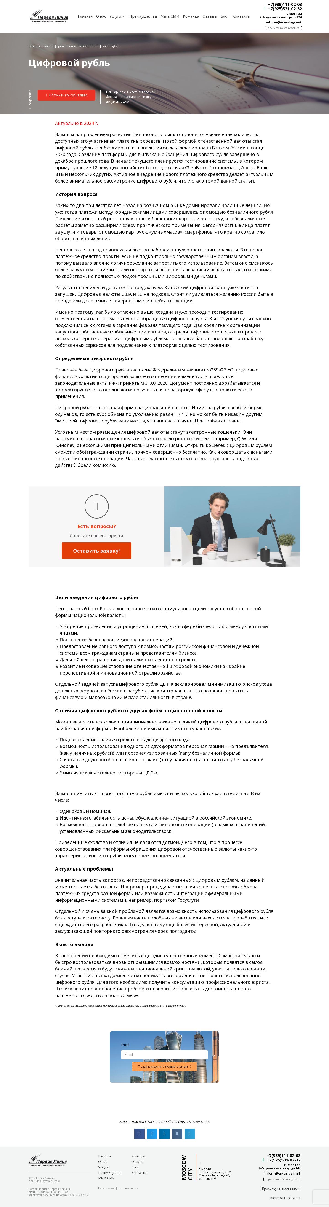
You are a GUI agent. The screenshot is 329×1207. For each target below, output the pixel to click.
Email (125, 1045)
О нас (99, 16)
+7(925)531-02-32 (283, 8)
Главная (84, 16)
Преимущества (141, 16)
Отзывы (208, 16)
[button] (30, 99)
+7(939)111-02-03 (283, 4)
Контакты (240, 16)
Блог (223, 16)
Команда (190, 16)
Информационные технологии (71, 46)
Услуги (103, 1167)
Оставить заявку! (96, 550)
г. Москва (292, 13)
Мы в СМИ (168, 16)
